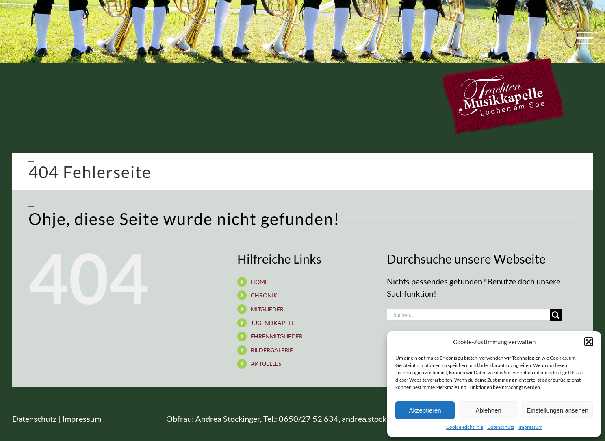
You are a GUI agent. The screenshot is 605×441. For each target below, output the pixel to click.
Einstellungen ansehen (557, 410)
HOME (259, 281)
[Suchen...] (468, 315)
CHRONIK (264, 295)
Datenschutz (500, 427)
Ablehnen (488, 410)
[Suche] (556, 315)
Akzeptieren (425, 410)
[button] (589, 342)
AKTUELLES (266, 363)
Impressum (530, 427)
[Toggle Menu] (585, 38)
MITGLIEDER (267, 309)
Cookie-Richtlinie (464, 427)
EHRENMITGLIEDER (277, 336)
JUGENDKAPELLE (274, 322)
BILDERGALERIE (272, 350)
